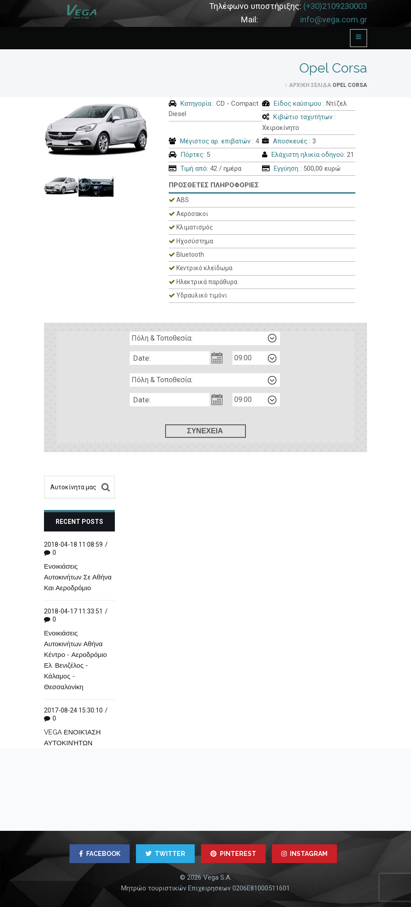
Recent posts (79, 521)
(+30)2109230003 (335, 6)
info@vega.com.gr (333, 20)
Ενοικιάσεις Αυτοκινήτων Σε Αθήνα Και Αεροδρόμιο (78, 577)
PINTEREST (233, 853)
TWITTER (165, 853)
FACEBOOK (99, 853)
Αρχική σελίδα (310, 85)
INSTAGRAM (304, 853)
